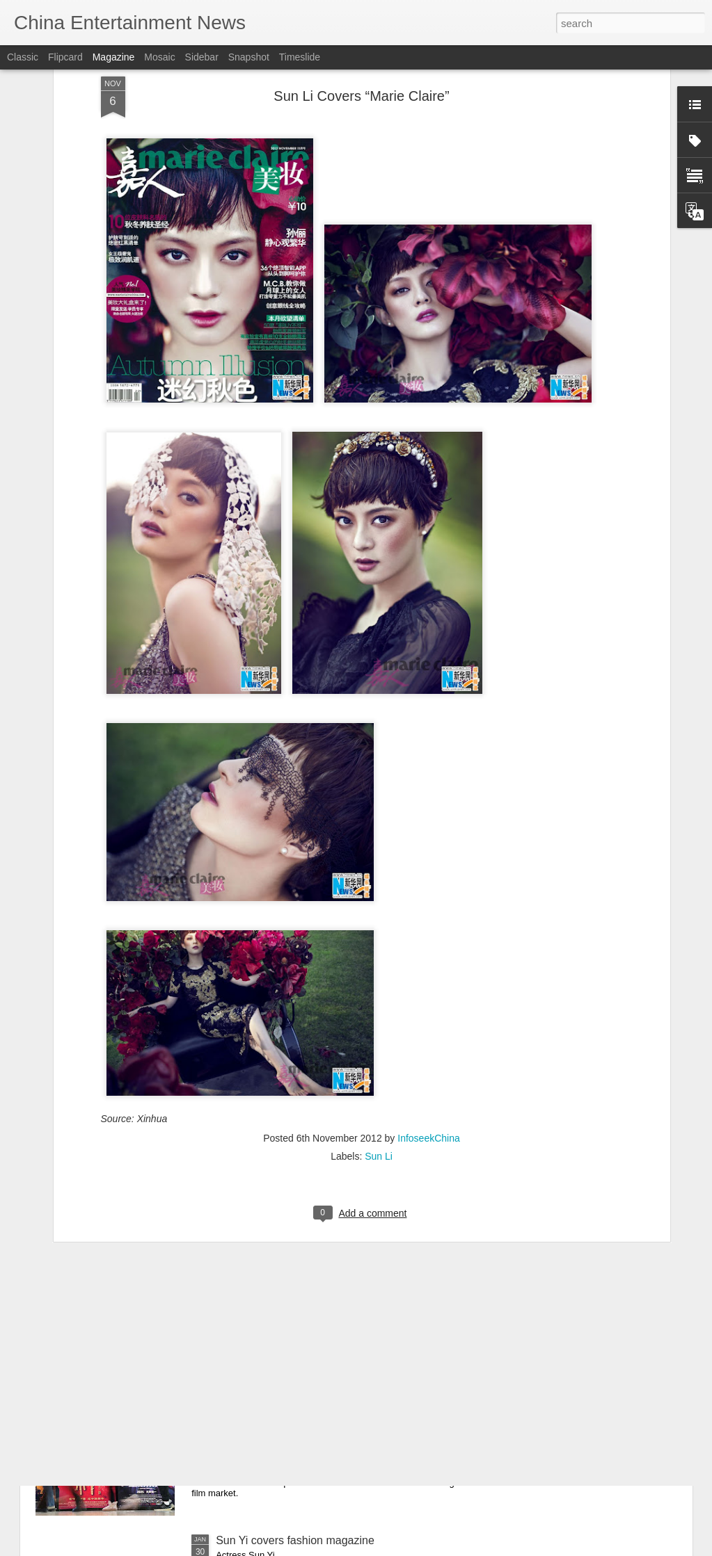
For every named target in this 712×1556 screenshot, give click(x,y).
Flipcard (65, 57)
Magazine (114, 57)
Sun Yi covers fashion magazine (295, 1540)
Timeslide (299, 57)
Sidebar (202, 57)
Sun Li (379, 988)
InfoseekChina (428, 970)
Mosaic (159, 57)
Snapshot (248, 57)
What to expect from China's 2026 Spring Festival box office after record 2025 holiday (348, 1389)
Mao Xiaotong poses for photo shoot (305, 1225)
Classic (22, 57)
